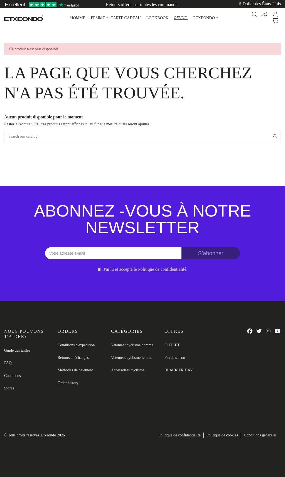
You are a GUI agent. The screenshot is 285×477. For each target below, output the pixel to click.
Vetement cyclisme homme (132, 345)
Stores (9, 388)
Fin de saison (174, 358)
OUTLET (172, 345)
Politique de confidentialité (179, 435)
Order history (68, 383)
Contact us (12, 376)
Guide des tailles (17, 350)
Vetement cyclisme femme (132, 358)
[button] (77, 18)
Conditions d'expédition (76, 345)
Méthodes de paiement (75, 370)
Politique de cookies (222, 435)
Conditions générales (260, 435)
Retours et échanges (73, 358)
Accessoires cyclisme (127, 370)
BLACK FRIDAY (178, 370)
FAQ (8, 363)
